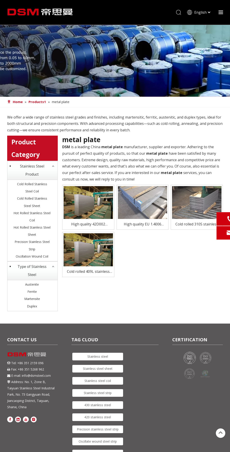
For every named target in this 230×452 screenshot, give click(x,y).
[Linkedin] (18, 419)
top (220, 432)
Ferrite (32, 291)
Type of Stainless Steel (32, 270)
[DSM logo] (26, 354)
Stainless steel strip (98, 393)
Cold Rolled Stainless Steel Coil (32, 187)
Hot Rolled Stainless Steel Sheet (32, 231)
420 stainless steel (97, 417)
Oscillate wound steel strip (98, 441)
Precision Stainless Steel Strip (32, 245)
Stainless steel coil (97, 381)
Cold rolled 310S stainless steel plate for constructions (197, 224)
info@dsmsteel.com (36, 375)
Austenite (32, 284)
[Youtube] (26, 419)
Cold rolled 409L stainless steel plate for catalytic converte (88, 272)
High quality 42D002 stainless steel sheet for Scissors (88, 224)
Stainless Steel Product (32, 170)
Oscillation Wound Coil (32, 256)
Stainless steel (97, 356)
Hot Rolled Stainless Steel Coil (32, 216)
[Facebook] (10, 419)
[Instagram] (34, 419)
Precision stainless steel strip (98, 429)
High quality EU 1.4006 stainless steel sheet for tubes (142, 224)
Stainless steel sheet (98, 368)
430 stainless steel (97, 405)
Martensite (32, 299)
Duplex (32, 306)
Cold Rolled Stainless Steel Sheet (32, 202)
